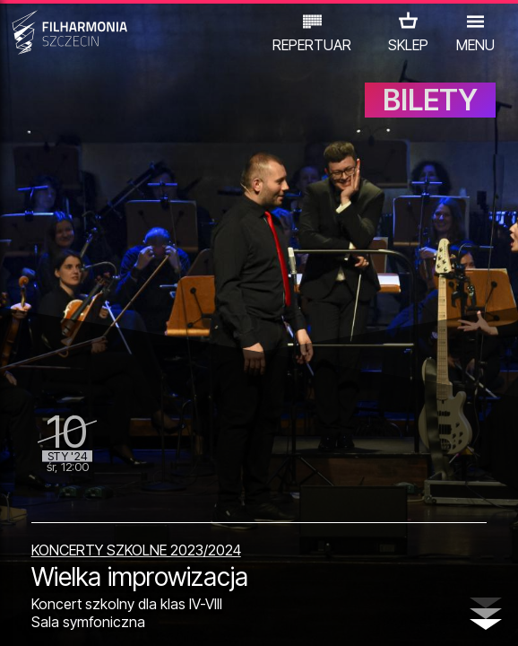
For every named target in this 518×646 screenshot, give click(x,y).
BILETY (430, 100)
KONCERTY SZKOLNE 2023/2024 (136, 550)
